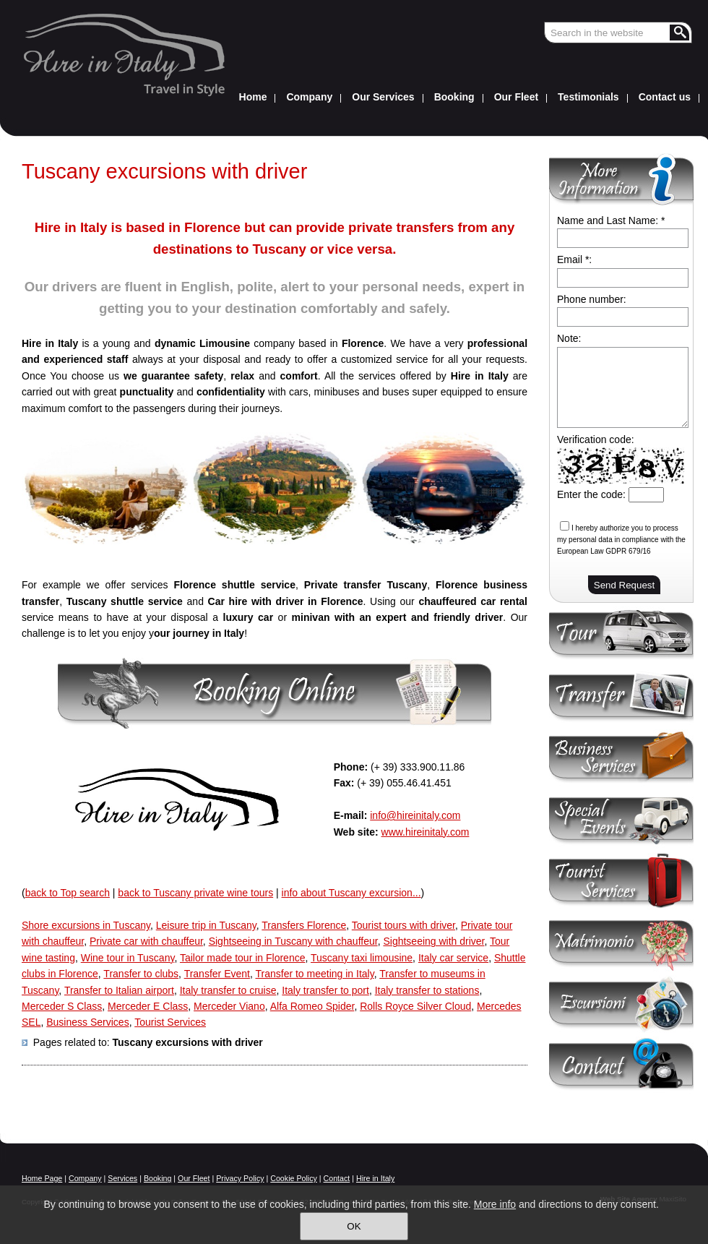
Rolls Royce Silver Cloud (415, 1006)
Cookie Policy (293, 1178)
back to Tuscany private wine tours (195, 892)
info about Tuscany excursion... (351, 892)
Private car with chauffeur (146, 941)
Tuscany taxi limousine (362, 958)
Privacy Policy (240, 1178)
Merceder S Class (62, 1006)
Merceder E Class (148, 1006)
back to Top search (67, 892)
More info (495, 1204)
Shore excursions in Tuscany (86, 925)
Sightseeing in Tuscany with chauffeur (293, 941)
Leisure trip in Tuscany (206, 925)
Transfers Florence (304, 925)
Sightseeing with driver (433, 941)
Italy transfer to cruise (228, 990)
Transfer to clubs (140, 973)
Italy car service (453, 958)
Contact (337, 1178)
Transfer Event (217, 973)
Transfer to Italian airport (119, 990)
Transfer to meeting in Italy (314, 973)
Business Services (87, 1022)
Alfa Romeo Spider (312, 1006)
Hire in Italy (375, 1178)
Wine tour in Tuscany (128, 958)
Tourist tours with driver (403, 925)
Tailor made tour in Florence (243, 958)
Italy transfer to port (325, 990)
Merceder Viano (229, 1006)
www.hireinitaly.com (425, 832)
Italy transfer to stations (427, 990)
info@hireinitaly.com (415, 815)
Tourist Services (170, 1022)
